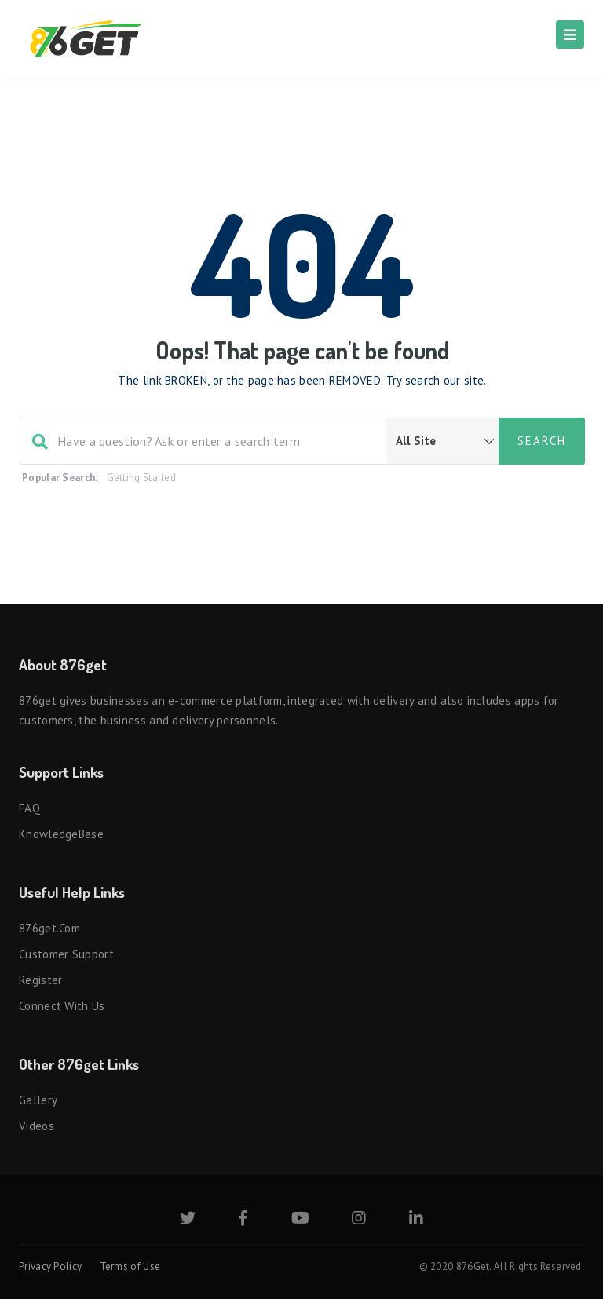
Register (40, 979)
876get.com (49, 928)
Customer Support (66, 954)
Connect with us (62, 1005)
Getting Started (142, 477)
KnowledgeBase (61, 833)
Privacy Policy (50, 1266)
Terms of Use (130, 1266)
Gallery (38, 1100)
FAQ (29, 808)
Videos (36, 1125)
